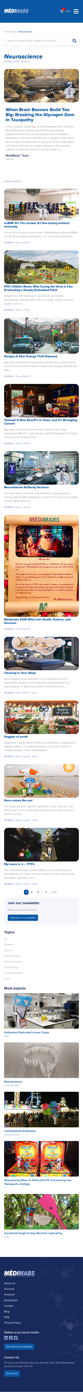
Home (7, 31)
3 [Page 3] (38, 892)
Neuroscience (12, 961)
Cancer (8, 950)
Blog (14, 31)
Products (9, 1294)
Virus (7, 978)
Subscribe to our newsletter (23, 918)
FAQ (6, 1317)
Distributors (11, 1300)
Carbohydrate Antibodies (20, 1131)
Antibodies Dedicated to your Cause (26, 1032)
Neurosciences (13, 1081)
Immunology (12, 956)
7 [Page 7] (46, 892)
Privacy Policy (12, 1323)
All (5, 939)
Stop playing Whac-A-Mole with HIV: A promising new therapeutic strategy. (38, 1182)
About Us (9, 1283)
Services (9, 1289)
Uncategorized (13, 973)
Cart (65, 11)
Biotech (8, 945)
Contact (8, 1306)
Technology (11, 967)
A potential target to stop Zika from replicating (33, 1233)
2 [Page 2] (31, 892)
